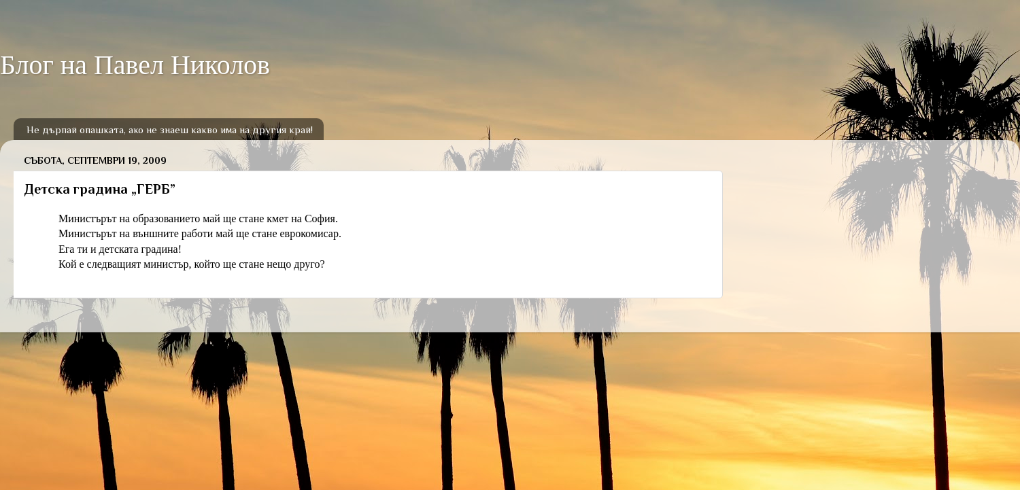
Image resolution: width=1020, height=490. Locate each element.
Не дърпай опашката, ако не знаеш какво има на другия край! (170, 129)
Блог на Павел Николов (135, 65)
